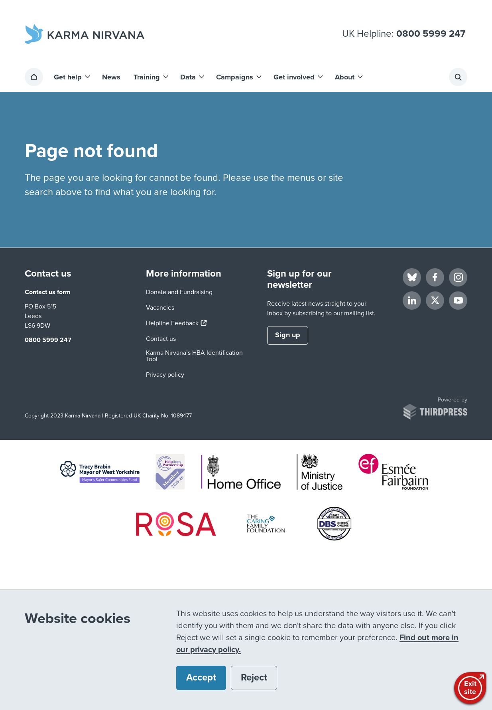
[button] (71, 77)
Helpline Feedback (176, 323)
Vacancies (160, 308)
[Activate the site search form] (458, 77)
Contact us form (48, 292)
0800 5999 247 (430, 34)
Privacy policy (165, 375)
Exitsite (471, 687)
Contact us (161, 339)
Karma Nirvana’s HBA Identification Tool (194, 356)
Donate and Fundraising (179, 292)
